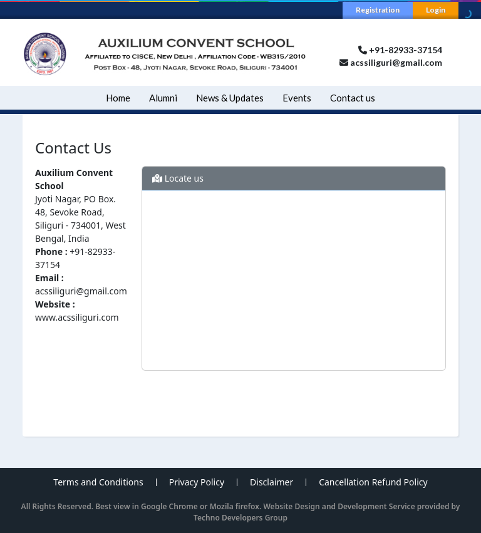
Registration (378, 9)
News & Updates (230, 97)
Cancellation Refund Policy (373, 482)
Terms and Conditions (98, 482)
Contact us (352, 97)
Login (435, 9)
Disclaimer (271, 482)
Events (296, 97)
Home (118, 97)
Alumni (163, 97)
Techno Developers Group (240, 517)
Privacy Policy (196, 482)
